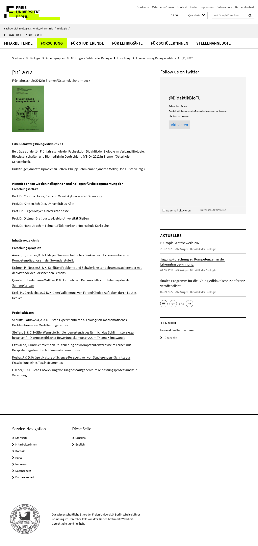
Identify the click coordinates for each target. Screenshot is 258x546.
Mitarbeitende (18, 43)
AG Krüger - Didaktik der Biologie (91, 58)
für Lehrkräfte (127, 43)
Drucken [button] (80, 438)
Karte (193, 7)
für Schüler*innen (169, 43)
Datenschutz (224, 7)
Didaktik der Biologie (23, 34)
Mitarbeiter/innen (163, 7)
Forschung (52, 43)
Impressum (206, 7)
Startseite (143, 7)
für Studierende (87, 43)
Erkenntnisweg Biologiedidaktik (156, 58)
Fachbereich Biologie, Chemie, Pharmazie (30, 28)
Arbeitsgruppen (55, 58)
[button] (174, 15)
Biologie (63, 28)
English (80, 444)
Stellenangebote (213, 43)
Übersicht (168, 338)
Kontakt (182, 7)
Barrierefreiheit (244, 7)
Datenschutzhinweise (213, 210)
